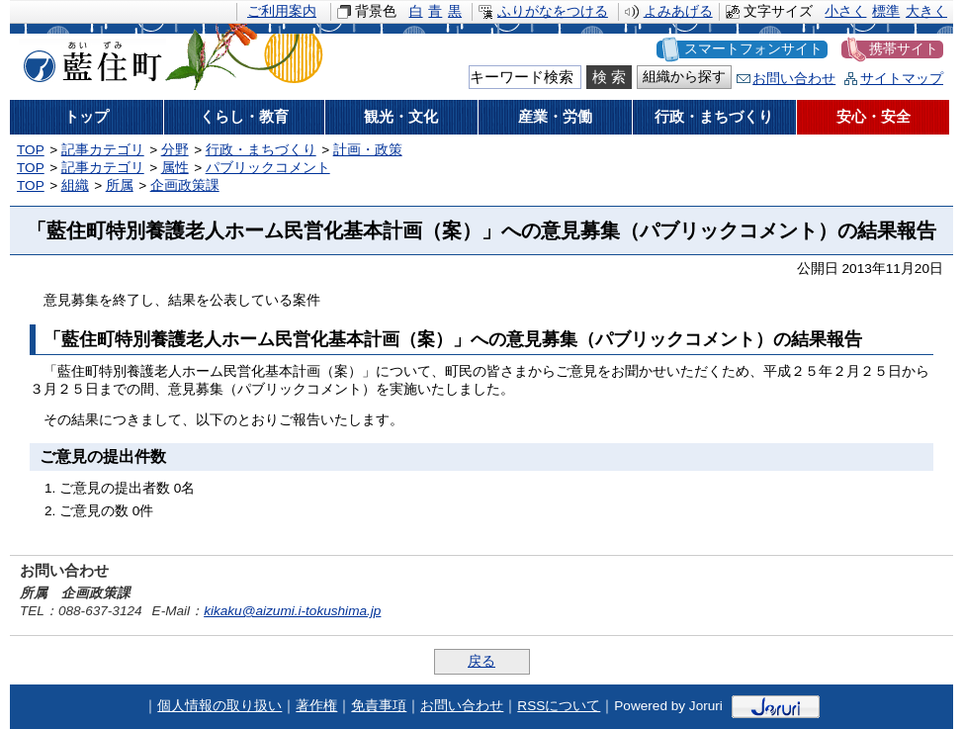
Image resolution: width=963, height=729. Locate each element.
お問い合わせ (793, 78)
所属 (119, 185)
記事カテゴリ (102, 149)
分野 (175, 149)
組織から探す (684, 76)
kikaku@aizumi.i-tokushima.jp (292, 610)
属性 (175, 167)
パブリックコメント (268, 167)
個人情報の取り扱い (219, 705)
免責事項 (378, 705)
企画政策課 (184, 185)
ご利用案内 (281, 11)
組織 (75, 185)
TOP (30, 149)
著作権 (316, 705)
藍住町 (89, 58)
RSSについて (558, 705)
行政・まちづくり (261, 149)
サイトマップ (901, 78)
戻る (481, 661)
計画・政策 (367, 149)
